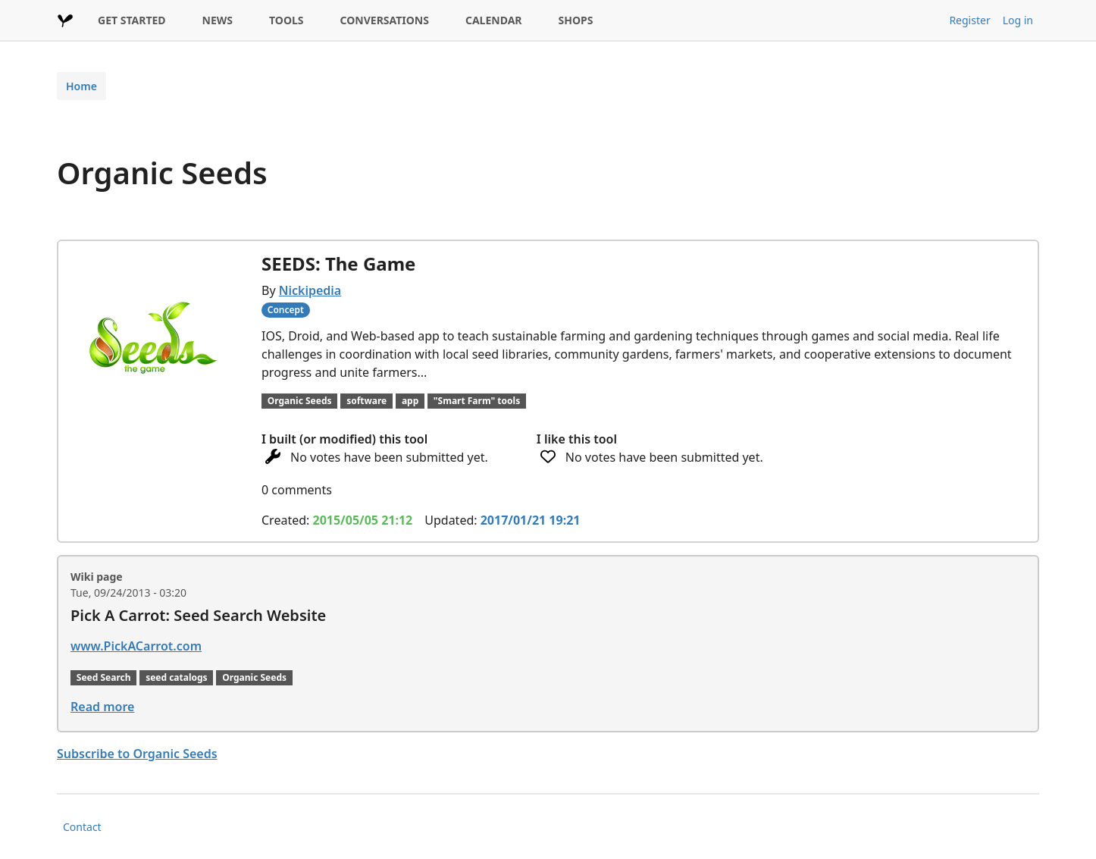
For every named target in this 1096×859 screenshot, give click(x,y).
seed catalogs (177, 677)
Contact (82, 827)
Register (969, 20)
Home (81, 86)
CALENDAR (493, 20)
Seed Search (104, 677)
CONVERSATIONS (384, 20)
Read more (102, 706)
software (366, 400)
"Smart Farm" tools (477, 400)
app (410, 400)
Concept (286, 309)
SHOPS (576, 20)
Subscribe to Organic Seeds (137, 753)
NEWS (217, 20)
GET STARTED (132, 20)
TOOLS (286, 20)
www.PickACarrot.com (136, 646)
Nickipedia (310, 290)
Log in (1018, 20)
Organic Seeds (300, 400)
